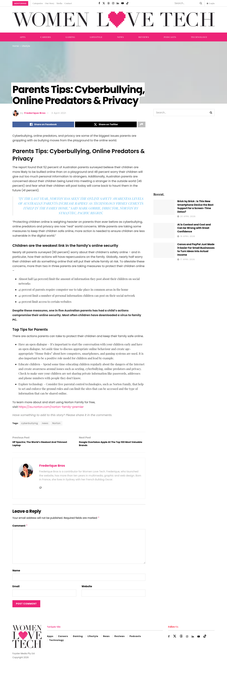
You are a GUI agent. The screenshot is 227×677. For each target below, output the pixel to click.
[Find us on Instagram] (113, 3)
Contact (68, 3)
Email (16, 589)
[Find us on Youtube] (122, 3)
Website (87, 589)
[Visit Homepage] (113, 19)
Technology (199, 37)
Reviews (144, 37)
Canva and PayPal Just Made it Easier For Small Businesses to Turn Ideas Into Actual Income (196, 249)
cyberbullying (29, 424)
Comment (20, 529)
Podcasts (170, 37)
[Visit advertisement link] (184, 154)
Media (59, 3)
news (45, 424)
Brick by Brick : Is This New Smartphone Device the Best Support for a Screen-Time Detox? (195, 206)
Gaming (70, 37)
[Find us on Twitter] (104, 3)
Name (16, 574)
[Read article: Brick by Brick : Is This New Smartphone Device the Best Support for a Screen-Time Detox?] (164, 207)
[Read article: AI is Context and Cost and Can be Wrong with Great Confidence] (164, 230)
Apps (23, 37)
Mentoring (20, 3)
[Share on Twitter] (106, 125)
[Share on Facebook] (43, 125)
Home (15, 45)
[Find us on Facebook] (99, 3)
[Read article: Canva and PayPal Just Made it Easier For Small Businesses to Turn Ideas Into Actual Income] (164, 250)
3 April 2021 (58, 113)
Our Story (49, 3)
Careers (45, 37)
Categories (38, 3)
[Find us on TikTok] (127, 3)
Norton (56, 424)
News (120, 37)
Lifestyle (96, 37)
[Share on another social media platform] (141, 125)
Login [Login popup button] (211, 3)
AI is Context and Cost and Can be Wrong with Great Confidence (194, 228)
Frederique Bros (35, 113)
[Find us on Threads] (108, 3)
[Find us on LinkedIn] (118, 3)
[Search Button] (200, 3)
